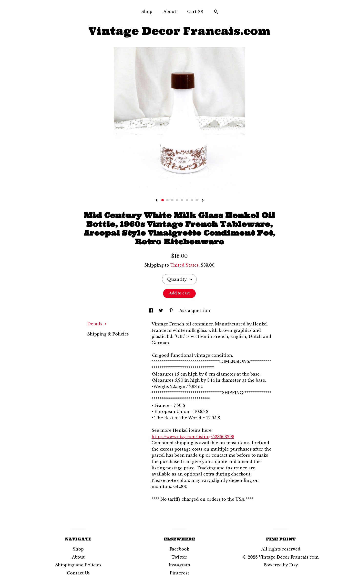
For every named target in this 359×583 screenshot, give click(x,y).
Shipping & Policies (108, 334)
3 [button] (172, 200)
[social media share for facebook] (151, 310)
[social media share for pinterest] (171, 310)
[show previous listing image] (156, 200)
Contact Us (78, 573)
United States (184, 265)
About (169, 11)
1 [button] (162, 200)
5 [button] (182, 200)
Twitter (179, 557)
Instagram (179, 564)
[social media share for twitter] (161, 310)
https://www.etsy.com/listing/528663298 (193, 436)
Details (97, 323)
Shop (146, 11)
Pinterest (179, 573)
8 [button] (196, 200)
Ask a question (194, 310)
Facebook (179, 549)
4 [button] (177, 200)
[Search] (216, 12)
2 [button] (167, 200)
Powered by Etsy (281, 564)
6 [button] (187, 200)
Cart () (195, 11)
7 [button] (192, 200)
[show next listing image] (203, 200)
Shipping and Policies (78, 564)
